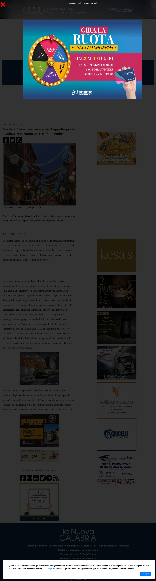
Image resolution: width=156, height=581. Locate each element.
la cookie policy (49, 569)
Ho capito (145, 574)
